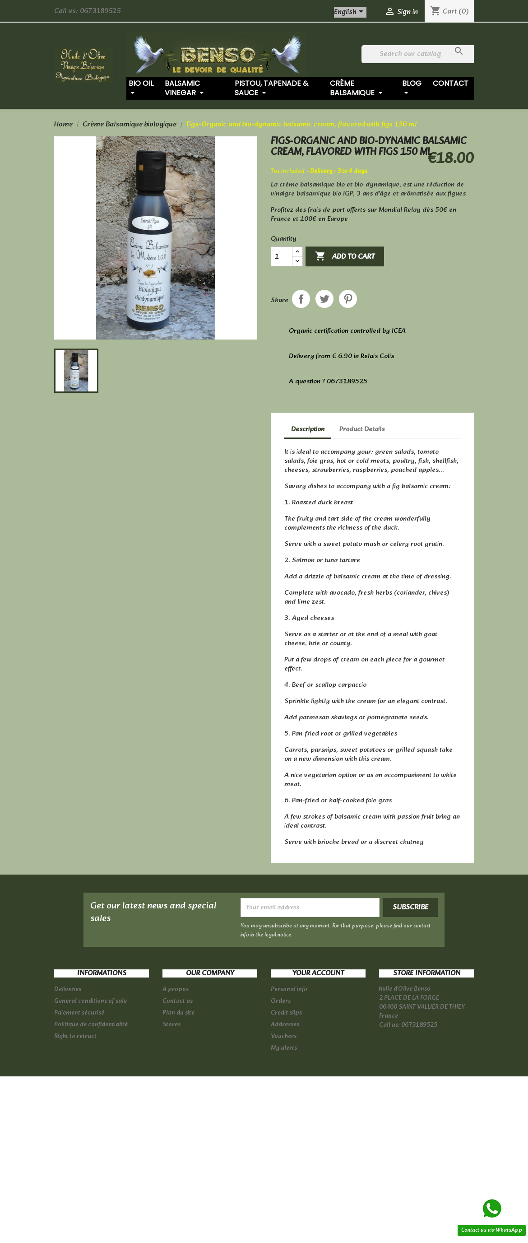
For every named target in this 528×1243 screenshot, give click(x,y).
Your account (318, 973)
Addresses (285, 1025)
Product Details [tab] (361, 429)
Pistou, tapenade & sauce (271, 88)
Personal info (289, 989)
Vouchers (283, 1036)
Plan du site (178, 1013)
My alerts (284, 1048)
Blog (411, 88)
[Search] (419, 54)
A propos (175, 989)
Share (301, 299)
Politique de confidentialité (91, 1025)
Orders (281, 1001)
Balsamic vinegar (184, 88)
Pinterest (348, 299)
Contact (450, 83)
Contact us (177, 1001)
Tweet (324, 299)
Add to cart (345, 257)
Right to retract (75, 1036)
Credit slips (286, 1013)
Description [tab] (307, 429)
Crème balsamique (356, 88)
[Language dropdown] (350, 12)
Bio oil (141, 88)
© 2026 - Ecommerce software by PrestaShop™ (264, 1064)
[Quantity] (281, 256)
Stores (171, 1025)
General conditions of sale (90, 1001)
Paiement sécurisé (79, 1013)
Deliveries (67, 989)
